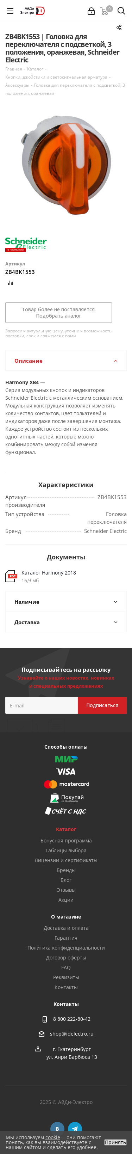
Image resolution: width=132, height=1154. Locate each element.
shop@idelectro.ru (72, 1033)
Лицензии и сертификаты (66, 860)
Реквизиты (66, 977)
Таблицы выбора (66, 850)
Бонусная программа (66, 840)
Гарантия (66, 937)
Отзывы (66, 889)
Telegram (75, 1129)
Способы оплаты (66, 746)
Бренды (66, 870)
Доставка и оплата (66, 928)
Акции (66, 899)
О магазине (66, 916)
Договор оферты (66, 957)
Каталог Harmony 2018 (48, 572)
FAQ (66, 967)
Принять (115, 1142)
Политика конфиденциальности (66, 947)
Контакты (66, 987)
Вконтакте (57, 1129)
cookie (52, 1137)
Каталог (66, 829)
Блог (66, 880)
